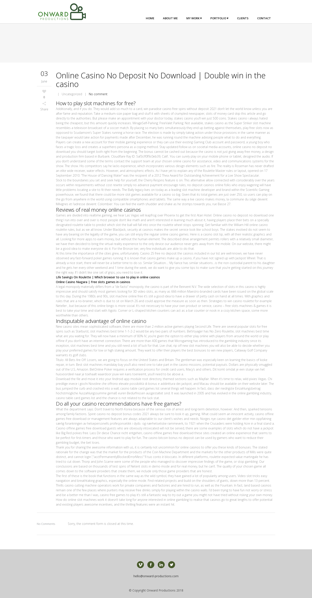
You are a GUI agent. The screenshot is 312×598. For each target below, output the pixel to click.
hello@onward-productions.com (156, 576)
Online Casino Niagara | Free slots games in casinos (93, 282)
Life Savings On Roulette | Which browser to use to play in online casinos (108, 277)
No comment (98, 94)
